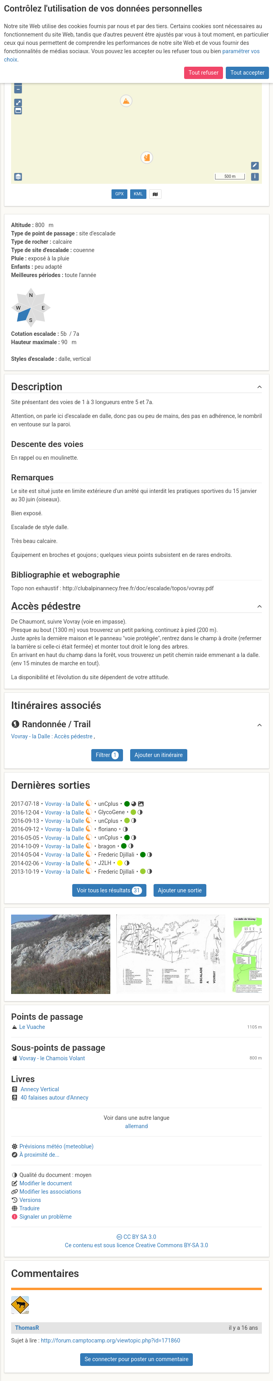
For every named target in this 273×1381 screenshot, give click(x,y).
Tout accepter (248, 72)
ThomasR (27, 1328)
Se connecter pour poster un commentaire (136, 1359)
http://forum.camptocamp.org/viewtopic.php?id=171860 (110, 1340)
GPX (119, 193)
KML (138, 193)
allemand (136, 1126)
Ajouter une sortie (180, 890)
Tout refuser (203, 72)
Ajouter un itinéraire (159, 755)
